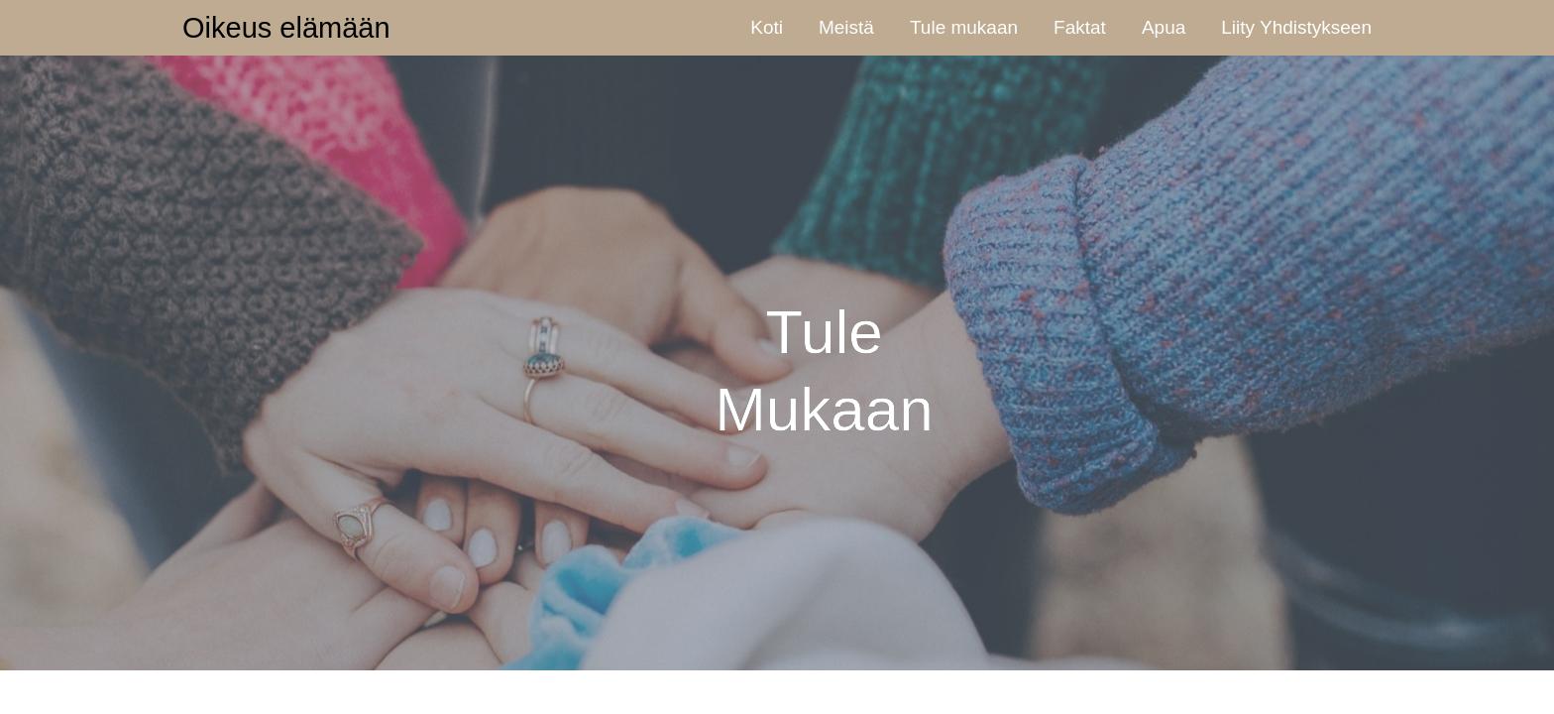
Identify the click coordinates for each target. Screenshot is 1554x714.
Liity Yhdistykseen (1296, 27)
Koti (766, 27)
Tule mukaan (964, 27)
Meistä (846, 27)
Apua (1163, 27)
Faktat (1080, 27)
